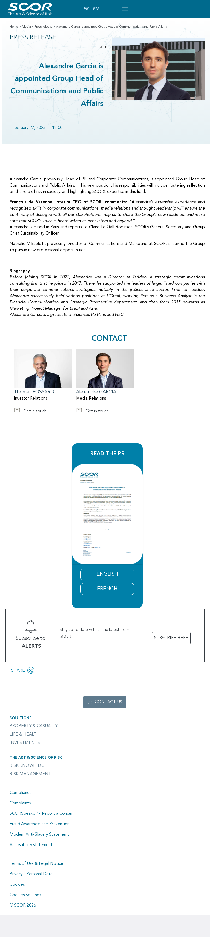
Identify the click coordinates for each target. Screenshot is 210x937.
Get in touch (30, 411)
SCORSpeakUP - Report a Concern (42, 814)
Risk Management (30, 774)
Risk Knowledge (28, 766)
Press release (43, 26)
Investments (25, 743)
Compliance (21, 793)
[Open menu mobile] (125, 9)
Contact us (108, 702)
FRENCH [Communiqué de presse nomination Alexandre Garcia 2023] (107, 589)
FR (86, 9)
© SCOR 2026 (23, 905)
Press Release (33, 38)
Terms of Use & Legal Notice (36, 864)
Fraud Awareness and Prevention (39, 824)
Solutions (20, 718)
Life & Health (25, 734)
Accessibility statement (31, 845)
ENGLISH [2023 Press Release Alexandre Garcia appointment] (107, 574)
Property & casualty (34, 726)
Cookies (17, 885)
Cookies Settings (25, 895)
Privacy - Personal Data (31, 874)
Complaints (20, 803)
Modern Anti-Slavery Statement (39, 834)
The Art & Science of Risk (36, 758)
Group (102, 47)
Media (26, 26)
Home (14, 26)
